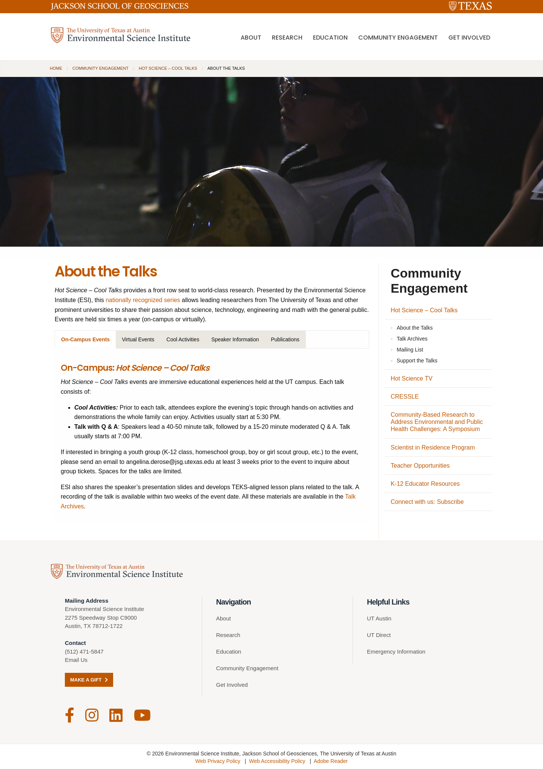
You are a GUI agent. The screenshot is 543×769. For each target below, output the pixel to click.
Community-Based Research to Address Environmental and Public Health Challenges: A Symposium (437, 421)
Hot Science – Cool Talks (168, 68)
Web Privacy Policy (218, 760)
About (251, 38)
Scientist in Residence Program (433, 447)
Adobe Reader (331, 760)
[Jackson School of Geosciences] (120, 8)
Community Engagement (398, 38)
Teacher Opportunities (420, 465)
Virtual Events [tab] (138, 339)
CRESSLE (405, 396)
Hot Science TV (412, 378)
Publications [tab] (285, 339)
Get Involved (469, 38)
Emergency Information (396, 652)
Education (330, 38)
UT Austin (379, 619)
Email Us (76, 660)
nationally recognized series (143, 300)
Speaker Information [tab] (235, 339)
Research (287, 38)
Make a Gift (89, 680)
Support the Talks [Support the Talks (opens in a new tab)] (417, 361)
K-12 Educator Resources (425, 483)
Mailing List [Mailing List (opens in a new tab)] (410, 350)
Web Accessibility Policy (277, 760)
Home (56, 68)
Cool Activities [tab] (182, 339)
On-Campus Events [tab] (85, 339)
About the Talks (415, 328)
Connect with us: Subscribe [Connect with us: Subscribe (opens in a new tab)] (427, 502)
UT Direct (379, 635)
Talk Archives (412, 339)
